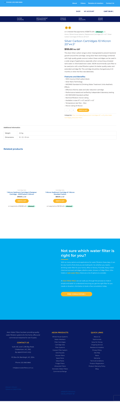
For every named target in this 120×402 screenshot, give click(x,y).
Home (67, 34)
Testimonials (97, 340)
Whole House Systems (77, 34)
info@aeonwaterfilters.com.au (23, 368)
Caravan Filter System (60, 351)
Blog (97, 370)
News (97, 356)
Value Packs (60, 361)
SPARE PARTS (100, 19)
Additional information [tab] (12, 128)
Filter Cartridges (77, 115)
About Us (97, 337)
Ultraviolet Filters (77, 118)
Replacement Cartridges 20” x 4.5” (97, 34)
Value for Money (97, 343)
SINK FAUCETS (82, 19)
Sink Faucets (60, 353)
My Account (89, 11)
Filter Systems (20, 19)
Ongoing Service (97, 345)
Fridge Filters (60, 364)
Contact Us (110, 3)
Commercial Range (60, 372)
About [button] (74, 3)
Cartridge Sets (60, 345)
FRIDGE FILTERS (63, 19)
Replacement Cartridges (42, 19)
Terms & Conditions (97, 361)
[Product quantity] (70, 110)
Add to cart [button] (22, 201)
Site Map (97, 353)
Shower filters (60, 356)
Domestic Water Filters (60, 370)
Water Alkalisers (60, 340)
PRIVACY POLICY (11, 388)
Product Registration (97, 364)
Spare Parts (60, 359)
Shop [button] (78, 11)
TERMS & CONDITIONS (13, 390)
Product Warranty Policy (97, 367)
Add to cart (83, 110)
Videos (83, 3)
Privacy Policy (97, 351)
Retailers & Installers (95, 3)
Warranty (97, 359)
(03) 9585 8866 (25, 363)
